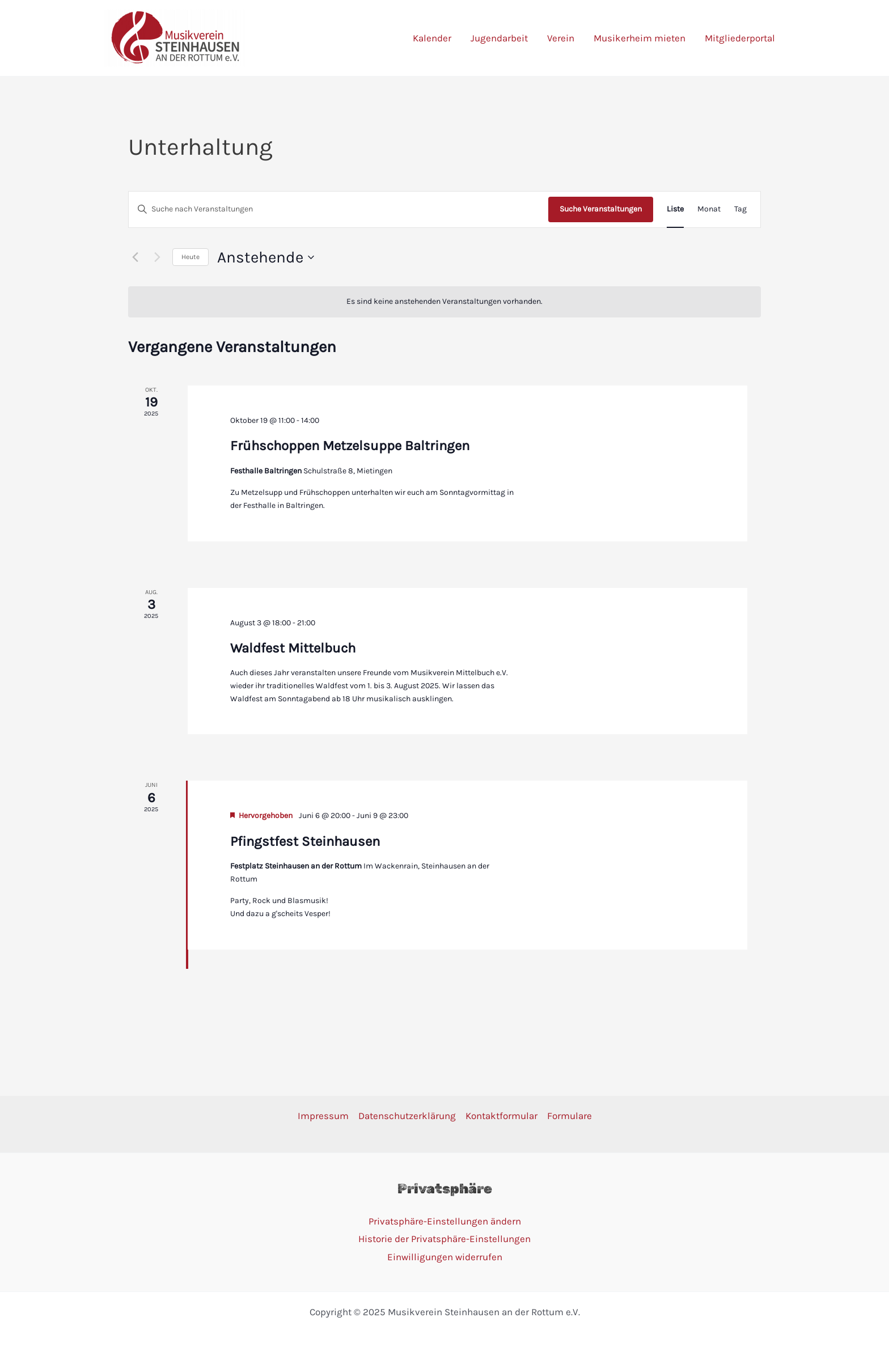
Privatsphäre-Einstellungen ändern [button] (445, 1221)
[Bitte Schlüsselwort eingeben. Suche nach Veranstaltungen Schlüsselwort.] (338, 209)
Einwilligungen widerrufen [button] (444, 1256)
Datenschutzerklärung (407, 1115)
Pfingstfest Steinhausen (305, 841)
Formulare (569, 1115)
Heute (190, 257)
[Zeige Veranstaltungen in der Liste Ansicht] (675, 209)
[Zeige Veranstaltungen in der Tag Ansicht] (740, 209)
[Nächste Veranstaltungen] (157, 257)
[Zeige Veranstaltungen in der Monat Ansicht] (709, 209)
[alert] (444, 301)
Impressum (323, 1115)
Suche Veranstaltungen (601, 209)
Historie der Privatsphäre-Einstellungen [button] (444, 1238)
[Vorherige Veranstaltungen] (135, 257)
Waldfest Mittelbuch (292, 648)
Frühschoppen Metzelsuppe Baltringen (349, 446)
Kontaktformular (501, 1115)
